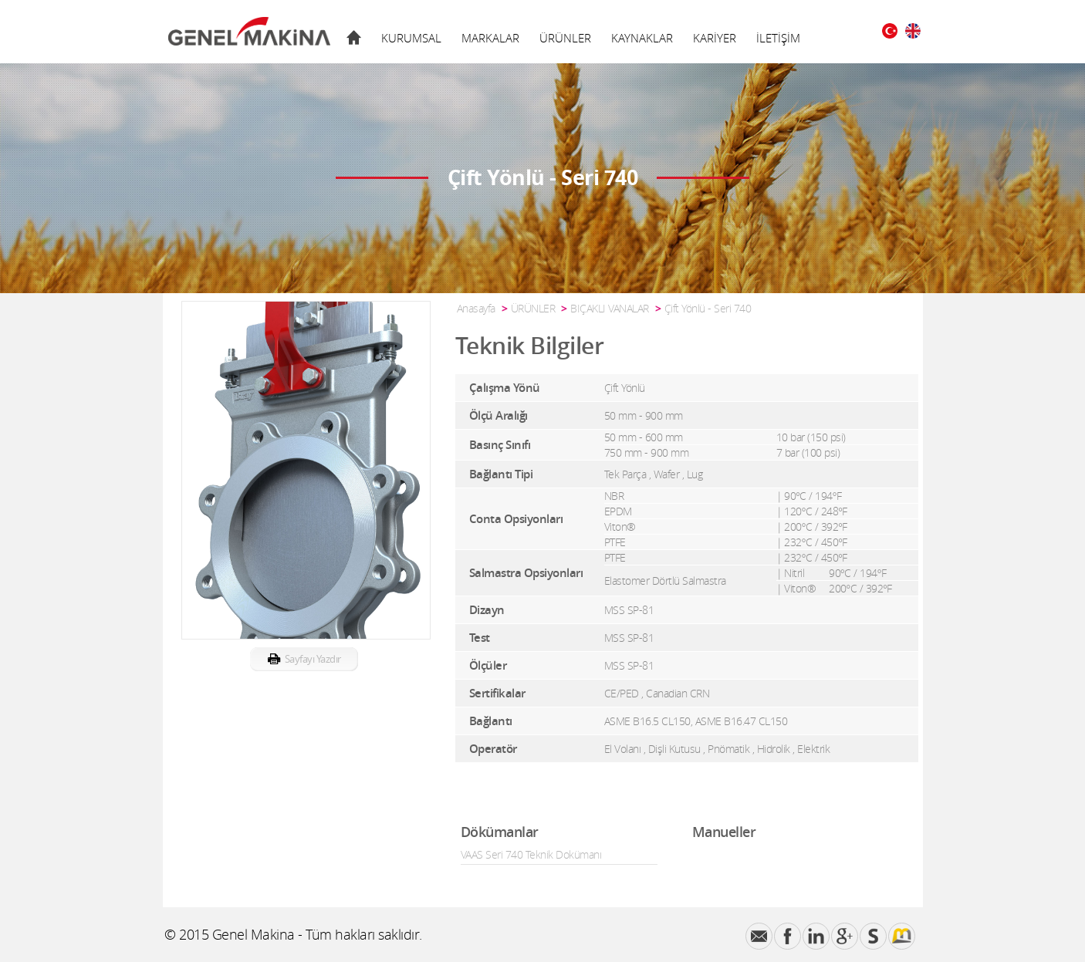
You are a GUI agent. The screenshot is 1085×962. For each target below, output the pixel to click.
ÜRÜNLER (565, 38)
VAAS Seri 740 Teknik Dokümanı (531, 854)
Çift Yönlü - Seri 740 (708, 308)
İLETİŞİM (778, 38)
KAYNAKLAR (642, 38)
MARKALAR (490, 38)
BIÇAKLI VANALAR (609, 308)
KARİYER (714, 38)
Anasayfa (476, 308)
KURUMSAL (411, 38)
